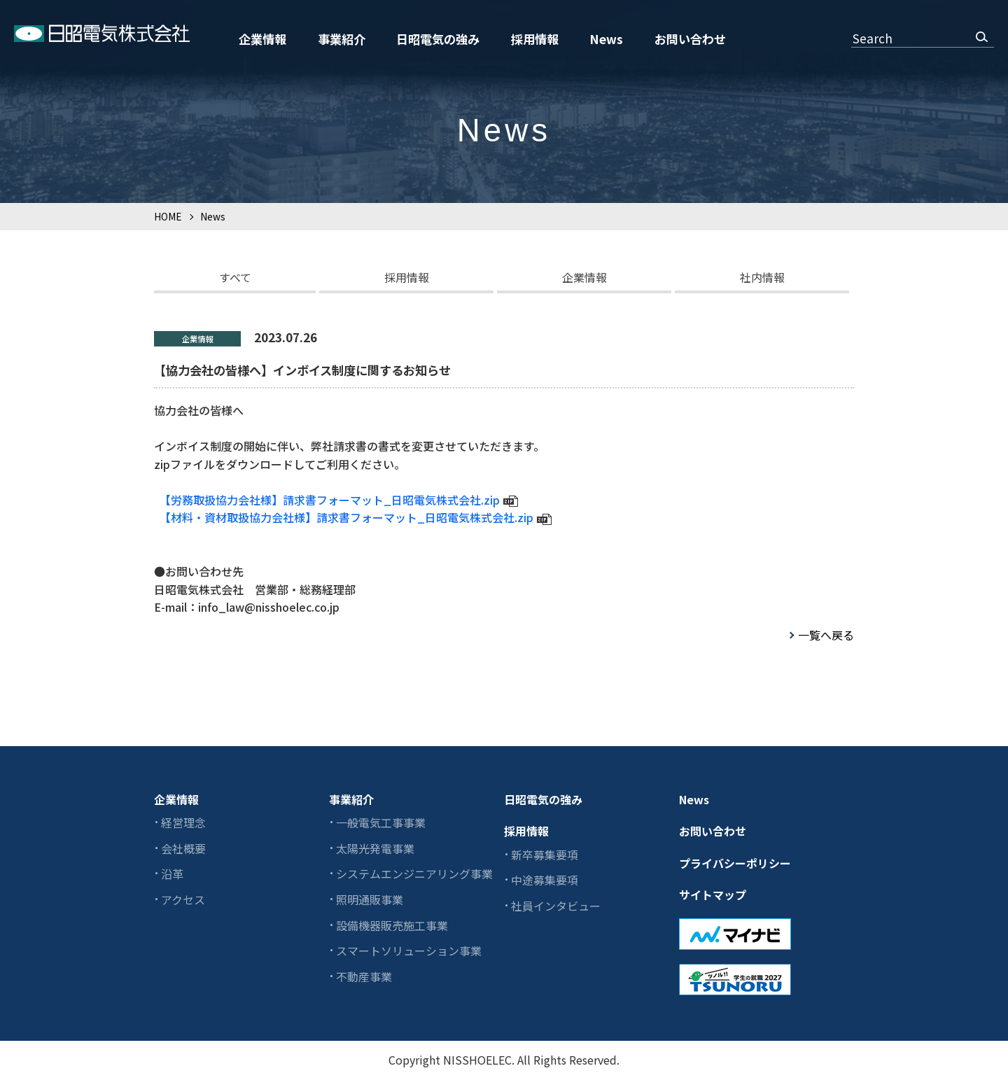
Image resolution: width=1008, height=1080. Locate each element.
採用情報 (535, 39)
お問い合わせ (690, 39)
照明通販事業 (369, 899)
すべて (235, 277)
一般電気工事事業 (381, 822)
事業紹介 (341, 39)
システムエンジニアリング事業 (414, 873)
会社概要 (183, 848)
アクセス (183, 899)
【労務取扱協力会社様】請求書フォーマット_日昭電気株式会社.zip (332, 499)
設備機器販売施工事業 (392, 925)
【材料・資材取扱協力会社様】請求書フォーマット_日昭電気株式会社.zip (349, 517)
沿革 (172, 873)
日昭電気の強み (437, 39)
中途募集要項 (544, 879)
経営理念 (183, 822)
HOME (167, 216)
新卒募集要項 (544, 854)
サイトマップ (712, 894)
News (606, 39)
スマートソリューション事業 (409, 950)
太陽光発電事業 (375, 848)
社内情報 (762, 277)
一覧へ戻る (826, 634)
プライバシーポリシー (735, 863)
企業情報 (262, 39)
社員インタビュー (556, 905)
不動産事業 (364, 976)
